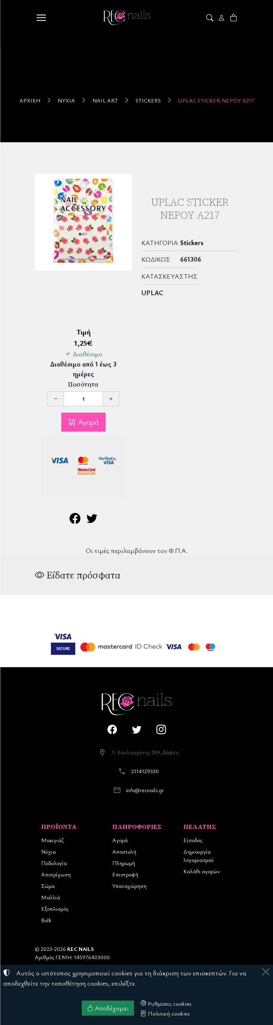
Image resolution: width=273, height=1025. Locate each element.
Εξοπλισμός (54, 908)
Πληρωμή (123, 863)
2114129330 (145, 771)
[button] (210, 17)
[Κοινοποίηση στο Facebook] (75, 520)
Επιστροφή (125, 874)
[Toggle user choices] (222, 18)
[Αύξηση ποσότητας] (111, 398)
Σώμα (48, 885)
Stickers (148, 100)
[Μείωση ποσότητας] (55, 398)
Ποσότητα (83, 384)
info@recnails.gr (145, 790)
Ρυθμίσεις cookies (166, 1003)
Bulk (46, 920)
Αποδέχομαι (108, 1008)
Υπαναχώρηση (129, 885)
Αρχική (29, 100)
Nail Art (105, 100)
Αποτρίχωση (56, 874)
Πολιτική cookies (165, 1013)
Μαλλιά (50, 897)
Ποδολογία (54, 863)
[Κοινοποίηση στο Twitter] (92, 520)
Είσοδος (192, 840)
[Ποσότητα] (83, 398)
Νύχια (66, 100)
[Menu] (41, 17)
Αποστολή (124, 851)
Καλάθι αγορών (201, 871)
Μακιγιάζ (52, 840)
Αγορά (87, 422)
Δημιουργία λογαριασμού (198, 855)
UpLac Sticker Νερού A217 (216, 100)
